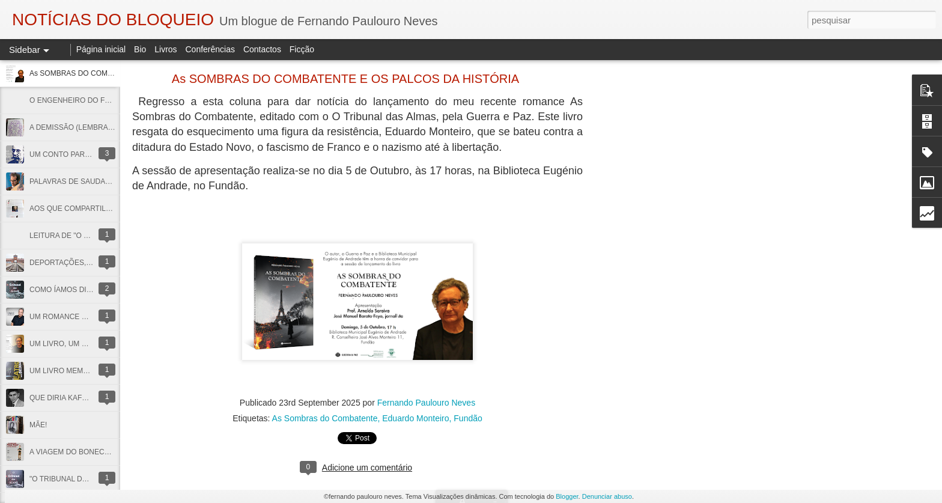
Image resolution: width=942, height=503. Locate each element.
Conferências (210, 49)
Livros (165, 49)
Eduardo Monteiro (415, 418)
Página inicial (101, 49)
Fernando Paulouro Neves (426, 402)
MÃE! (38, 425)
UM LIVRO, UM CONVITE (71, 344)
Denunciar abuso (607, 496)
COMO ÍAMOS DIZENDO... (73, 289)
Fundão (468, 418)
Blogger (567, 496)
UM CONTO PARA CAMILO (74, 154)
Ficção (302, 49)
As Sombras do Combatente (325, 418)
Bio (140, 49)
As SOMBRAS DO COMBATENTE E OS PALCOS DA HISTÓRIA (345, 78)
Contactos (262, 49)
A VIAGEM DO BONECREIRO (78, 452)
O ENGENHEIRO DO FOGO (75, 100)
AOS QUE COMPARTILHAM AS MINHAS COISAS (110, 208)
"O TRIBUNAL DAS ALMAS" (74, 479)
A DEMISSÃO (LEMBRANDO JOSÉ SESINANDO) (110, 127)
